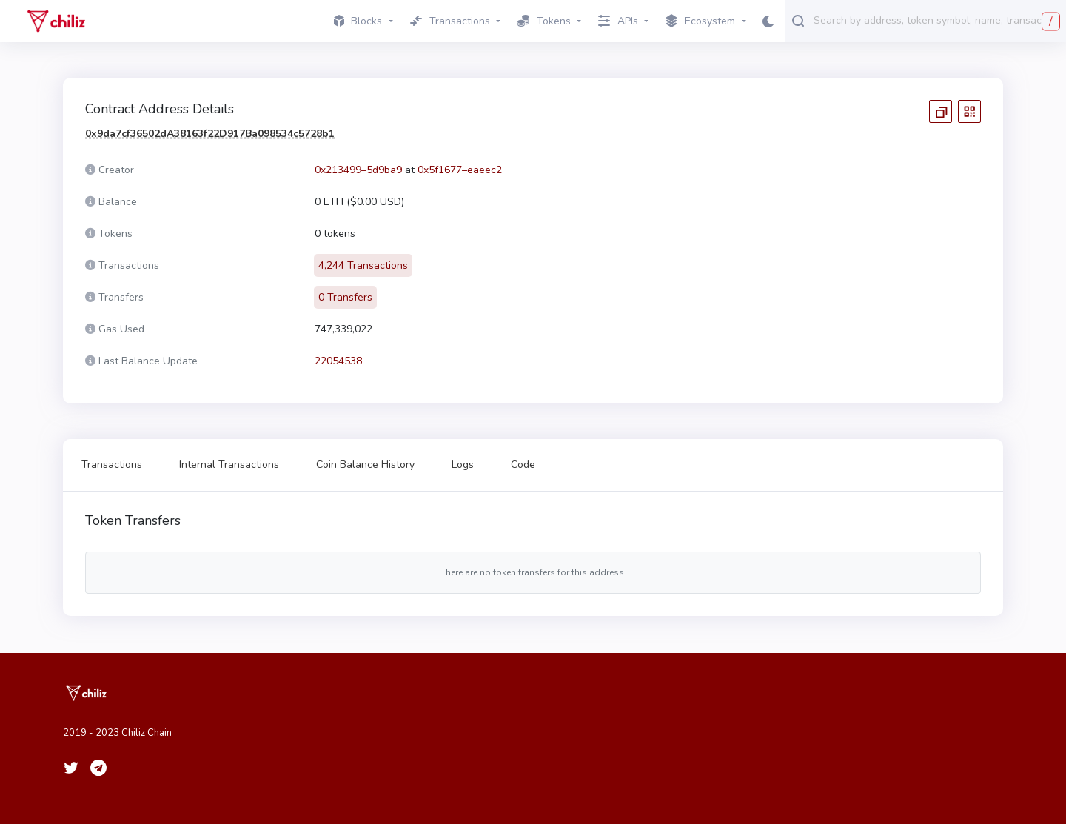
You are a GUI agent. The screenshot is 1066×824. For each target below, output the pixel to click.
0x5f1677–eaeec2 (460, 170)
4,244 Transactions (363, 265)
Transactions (111, 465)
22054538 (338, 361)
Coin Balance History (365, 465)
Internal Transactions (229, 465)
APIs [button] (618, 21)
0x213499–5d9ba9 (358, 170)
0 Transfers (345, 297)
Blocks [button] (358, 21)
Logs (463, 465)
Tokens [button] (544, 21)
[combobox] (936, 20)
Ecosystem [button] (700, 21)
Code (523, 465)
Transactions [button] (450, 21)
